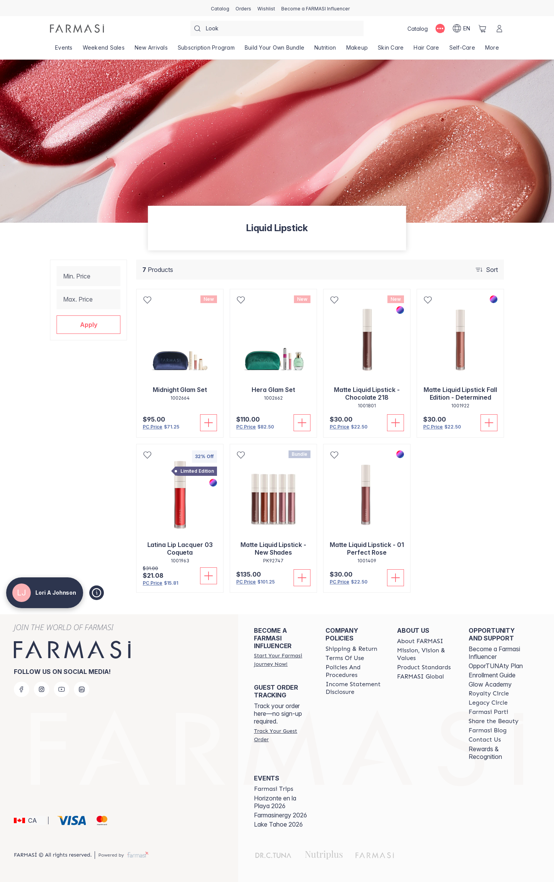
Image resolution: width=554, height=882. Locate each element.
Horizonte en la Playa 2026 (275, 802)
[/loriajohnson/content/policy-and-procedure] (354, 671)
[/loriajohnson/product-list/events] (64, 50)
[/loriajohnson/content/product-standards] (424, 667)
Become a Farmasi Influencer (494, 652)
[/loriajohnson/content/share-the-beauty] (494, 721)
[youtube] (61, 689)
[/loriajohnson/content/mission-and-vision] (426, 654)
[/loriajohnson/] (77, 28)
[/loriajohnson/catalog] (220, 8)
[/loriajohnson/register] (243, 8)
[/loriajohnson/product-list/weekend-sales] (104, 50)
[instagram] (41, 689)
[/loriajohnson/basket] (482, 28)
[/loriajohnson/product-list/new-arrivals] (151, 50)
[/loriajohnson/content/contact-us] (485, 740)
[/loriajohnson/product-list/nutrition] (325, 50)
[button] (88, 324)
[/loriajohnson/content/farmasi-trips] (273, 789)
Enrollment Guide (492, 675)
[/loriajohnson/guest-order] (283, 735)
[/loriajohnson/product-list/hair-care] (426, 50)
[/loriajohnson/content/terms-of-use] (344, 658)
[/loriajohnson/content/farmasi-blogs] (488, 730)
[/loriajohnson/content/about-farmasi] (420, 641)
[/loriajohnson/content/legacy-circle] (488, 703)
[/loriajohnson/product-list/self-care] (462, 50)
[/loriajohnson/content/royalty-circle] (489, 693)
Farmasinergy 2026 (280, 815)
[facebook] (21, 689)
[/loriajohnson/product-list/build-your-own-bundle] (274, 50)
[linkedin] (81, 689)
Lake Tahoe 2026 (278, 824)
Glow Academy (490, 684)
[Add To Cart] (208, 422)
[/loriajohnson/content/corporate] (420, 676)
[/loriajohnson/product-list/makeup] (357, 50)
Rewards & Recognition (485, 752)
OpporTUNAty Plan (496, 666)
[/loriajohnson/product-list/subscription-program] (206, 50)
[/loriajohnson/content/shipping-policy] (351, 649)
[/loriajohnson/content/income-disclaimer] (354, 688)
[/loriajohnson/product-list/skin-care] (391, 50)
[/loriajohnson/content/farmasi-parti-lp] (488, 712)
